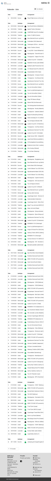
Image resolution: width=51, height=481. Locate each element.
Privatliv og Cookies (25, 458)
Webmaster (37, 475)
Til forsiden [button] (12, 448)
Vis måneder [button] (39, 9)
